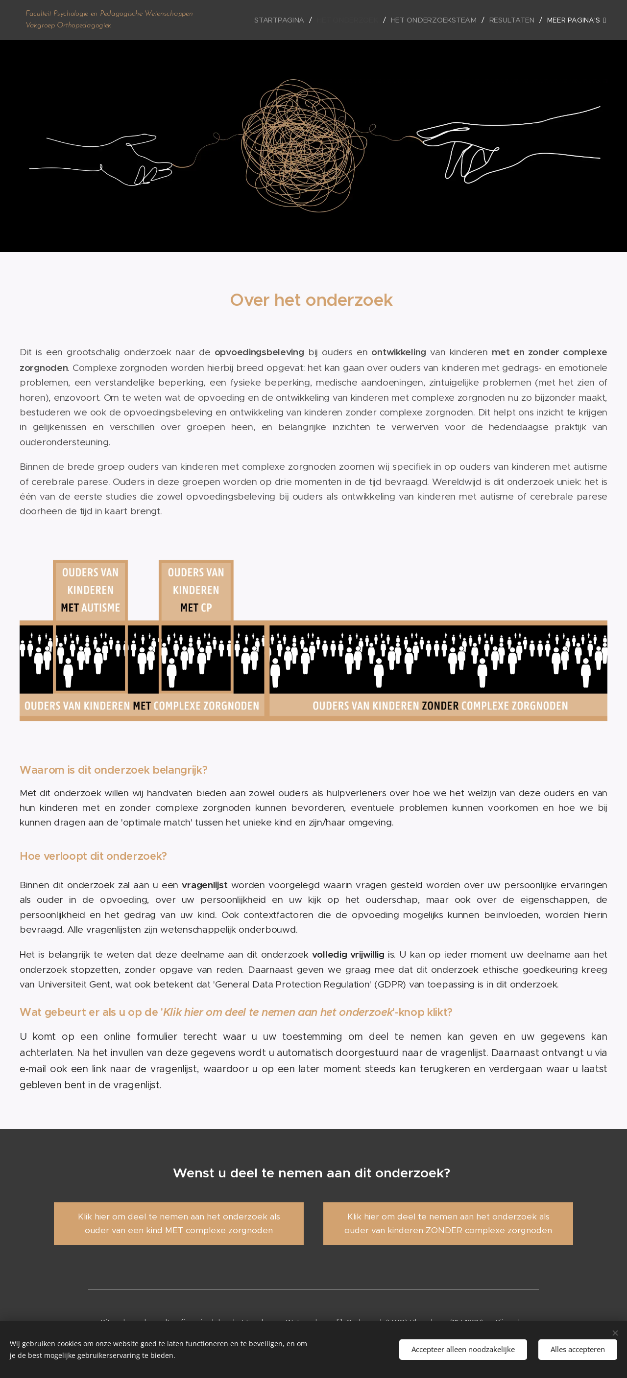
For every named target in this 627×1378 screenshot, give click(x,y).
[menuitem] (284, 20)
